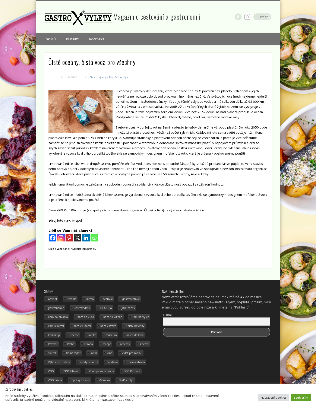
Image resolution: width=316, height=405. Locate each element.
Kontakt (96, 39)
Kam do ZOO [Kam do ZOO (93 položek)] (86, 317)
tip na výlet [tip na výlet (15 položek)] (73, 353)
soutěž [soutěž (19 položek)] (52, 353)
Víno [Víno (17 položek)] (109, 353)
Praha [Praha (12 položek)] (70, 344)
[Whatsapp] (94, 237)
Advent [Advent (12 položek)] (52, 299)
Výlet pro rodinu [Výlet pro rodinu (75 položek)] (132, 353)
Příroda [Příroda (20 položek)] (88, 344)
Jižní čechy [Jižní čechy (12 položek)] (128, 308)
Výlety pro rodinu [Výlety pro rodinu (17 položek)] (59, 362)
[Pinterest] (69, 237)
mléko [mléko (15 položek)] (92, 335)
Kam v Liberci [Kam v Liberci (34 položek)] (82, 326)
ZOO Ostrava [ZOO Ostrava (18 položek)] (132, 371)
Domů (51, 39)
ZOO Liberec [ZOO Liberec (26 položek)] (71, 371)
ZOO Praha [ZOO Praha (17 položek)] (55, 380)
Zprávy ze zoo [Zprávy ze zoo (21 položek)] (81, 380)
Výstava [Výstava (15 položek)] (113, 362)
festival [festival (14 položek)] (108, 299)
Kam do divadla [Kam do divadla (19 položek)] (58, 317)
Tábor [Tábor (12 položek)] (93, 353)
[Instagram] (61, 237)
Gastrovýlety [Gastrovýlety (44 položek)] (82, 308)
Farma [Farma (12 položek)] (90, 299)
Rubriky (72, 39)
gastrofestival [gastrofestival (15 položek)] (131, 299)
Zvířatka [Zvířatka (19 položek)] (104, 380)
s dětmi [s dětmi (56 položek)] (144, 344)
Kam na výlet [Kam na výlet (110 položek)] (140, 317)
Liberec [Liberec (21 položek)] (74, 335)
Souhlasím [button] (301, 397)
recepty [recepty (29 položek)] (125, 344)
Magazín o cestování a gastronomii (157, 17)
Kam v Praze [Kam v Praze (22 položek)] (108, 326)
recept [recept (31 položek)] (106, 344)
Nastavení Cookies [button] (274, 397)
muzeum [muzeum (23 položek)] (111, 335)
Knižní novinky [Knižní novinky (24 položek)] (135, 326)
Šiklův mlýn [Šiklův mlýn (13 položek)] (126, 380)
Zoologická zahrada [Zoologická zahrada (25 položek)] (101, 371)
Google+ (259, 16)
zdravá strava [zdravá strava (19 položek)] (136, 362)
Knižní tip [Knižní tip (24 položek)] (54, 335)
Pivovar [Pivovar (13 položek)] (52, 344)
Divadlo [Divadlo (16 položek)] (71, 299)
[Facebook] (52, 237)
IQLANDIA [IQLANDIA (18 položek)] (105, 308)
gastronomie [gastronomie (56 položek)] (56, 308)
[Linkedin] (86, 237)
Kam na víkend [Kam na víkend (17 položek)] (112, 317)
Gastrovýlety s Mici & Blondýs (109, 77)
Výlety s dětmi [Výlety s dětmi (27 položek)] (89, 362)
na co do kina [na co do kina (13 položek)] (135, 335)
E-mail (168, 315)
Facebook (250, 16)
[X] (77, 237)
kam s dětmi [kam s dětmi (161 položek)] (56, 326)
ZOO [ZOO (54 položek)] (51, 371)
